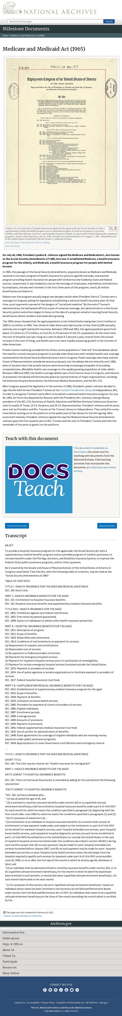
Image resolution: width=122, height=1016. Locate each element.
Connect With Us (61, 984)
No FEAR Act (92, 1002)
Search (109, 21)
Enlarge (111, 228)
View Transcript (12, 245)
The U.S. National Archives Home (49, 9)
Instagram (56, 990)
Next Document (107, 525)
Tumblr (61, 990)
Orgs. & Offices (13, 944)
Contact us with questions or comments (23, 915)
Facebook (45, 990)
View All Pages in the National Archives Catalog (27, 242)
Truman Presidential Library (76, 390)
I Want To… (10, 955)
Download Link (115, 228)
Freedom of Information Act (70, 1002)
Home (5, 35)
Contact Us (19, 1002)
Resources (10, 967)
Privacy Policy (48, 1002)
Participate (10, 961)
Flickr (77, 990)
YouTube (66, 990)
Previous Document (17, 525)
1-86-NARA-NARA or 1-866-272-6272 (61, 1010)
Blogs (72, 990)
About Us (8, 950)
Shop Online (11, 973)
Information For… (14, 932)
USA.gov (103, 1002)
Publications (11, 938)
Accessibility (33, 1002)
